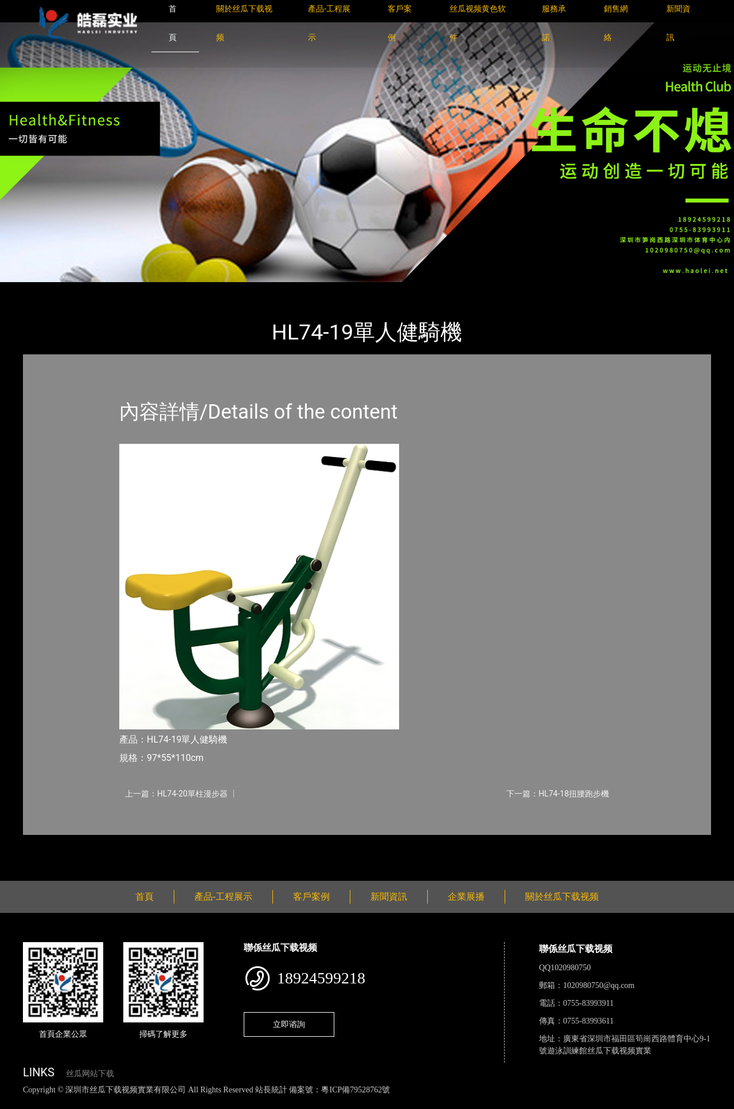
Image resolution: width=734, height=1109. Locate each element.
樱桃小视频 (526, 1102)
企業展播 (466, 896)
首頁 (43, 290)
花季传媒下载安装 (334, 1102)
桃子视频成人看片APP (656, 1102)
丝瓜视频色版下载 (68, 1102)
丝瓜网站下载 (90, 1073)
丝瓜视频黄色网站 (140, 1102)
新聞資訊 (388, 896)
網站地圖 (17, 1102)
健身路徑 (149, 290)
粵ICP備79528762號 (355, 1089)
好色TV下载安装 (581, 1102)
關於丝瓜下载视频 (562, 896)
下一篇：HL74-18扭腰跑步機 (557, 794)
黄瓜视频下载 (202, 1102)
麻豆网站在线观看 (264, 1102)
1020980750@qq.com (599, 985)
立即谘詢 (289, 1024)
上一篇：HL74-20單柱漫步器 (176, 794)
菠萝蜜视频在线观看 (410, 1102)
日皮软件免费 (477, 1102)
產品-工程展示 (92, 290)
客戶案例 (311, 896)
